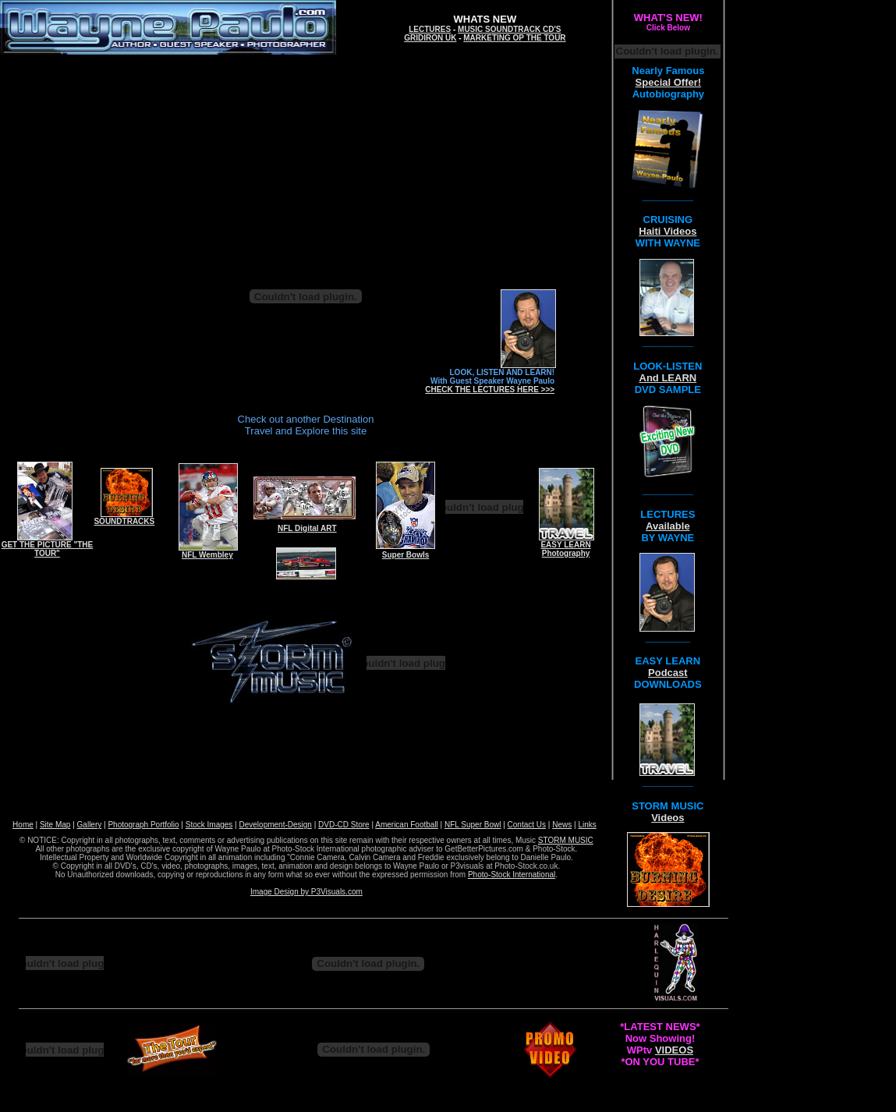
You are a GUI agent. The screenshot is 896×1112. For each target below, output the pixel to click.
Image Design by (280, 891)
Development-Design (275, 824)
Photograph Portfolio (143, 824)
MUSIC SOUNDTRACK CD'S (509, 29)
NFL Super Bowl (472, 824)
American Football (406, 824)
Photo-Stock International (511, 874)
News (562, 824)
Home (23, 824)
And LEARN (668, 378)
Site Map (55, 824)
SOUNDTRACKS (124, 521)
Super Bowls (406, 555)
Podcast (668, 672)
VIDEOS (674, 1050)
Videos (667, 817)
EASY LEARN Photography (565, 549)
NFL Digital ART (307, 528)
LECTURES (430, 29)
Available (668, 526)
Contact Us (527, 824)
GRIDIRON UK (430, 38)
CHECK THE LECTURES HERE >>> (489, 389)
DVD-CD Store (344, 824)
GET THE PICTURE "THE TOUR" (48, 549)
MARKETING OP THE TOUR (514, 38)
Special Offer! (669, 82)
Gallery (89, 824)
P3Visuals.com (337, 891)
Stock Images (209, 824)
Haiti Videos (667, 231)
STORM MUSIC (565, 840)
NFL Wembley (207, 555)
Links (587, 824)
